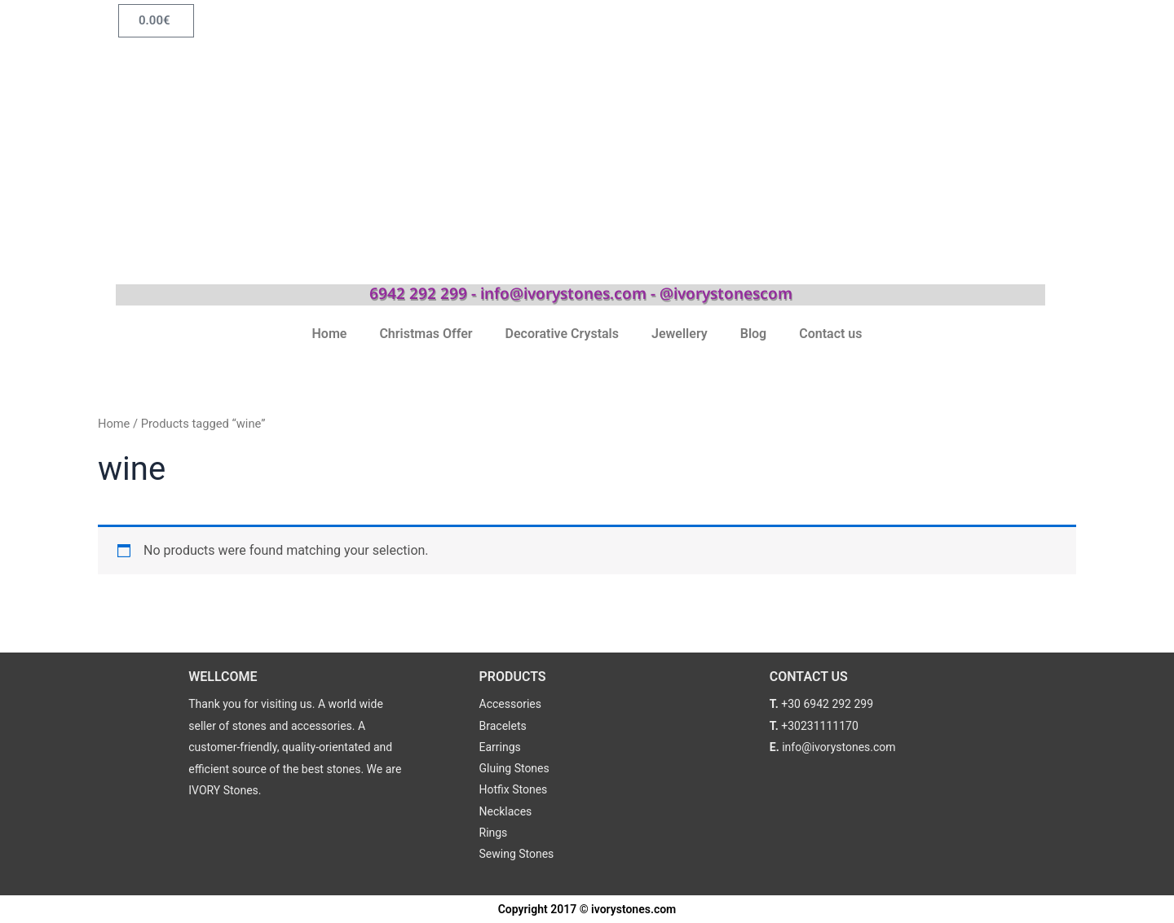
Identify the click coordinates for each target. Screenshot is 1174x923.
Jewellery (679, 333)
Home (329, 333)
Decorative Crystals (562, 333)
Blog (753, 333)
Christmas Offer (425, 333)
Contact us (830, 333)
